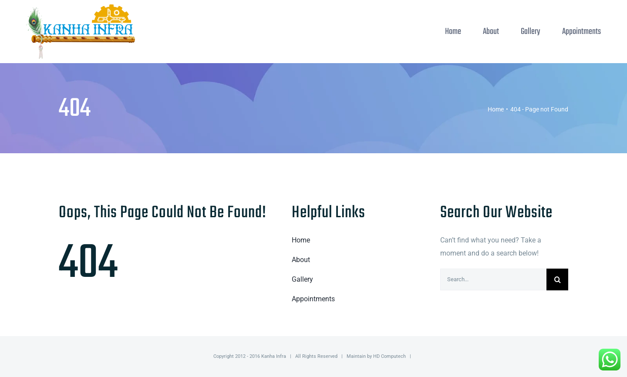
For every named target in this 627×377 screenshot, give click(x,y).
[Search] (557, 279)
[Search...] (493, 279)
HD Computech (389, 356)
